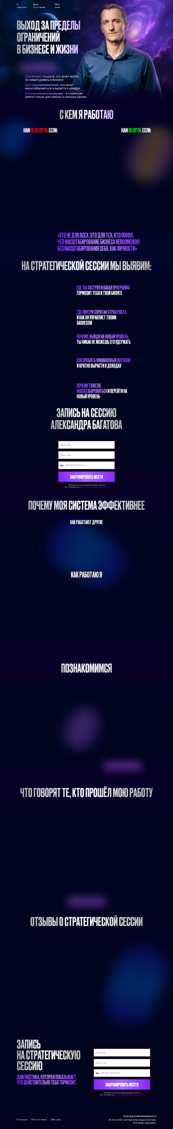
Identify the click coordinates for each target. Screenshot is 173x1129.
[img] (74, 4)
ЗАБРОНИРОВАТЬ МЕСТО (86, 477)
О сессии (22, 6)
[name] (86, 445)
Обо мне (57, 6)
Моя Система (39, 6)
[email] (86, 455)
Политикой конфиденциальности (94, 487)
